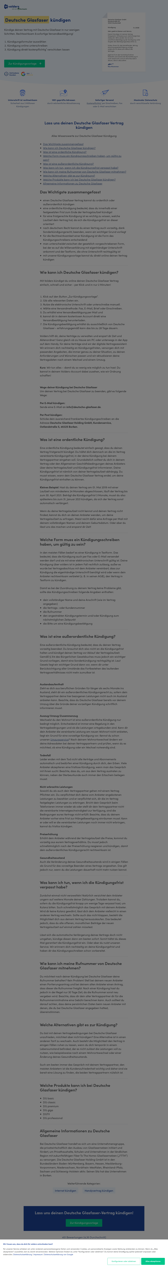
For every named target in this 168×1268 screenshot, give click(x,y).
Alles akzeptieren (153, 1261)
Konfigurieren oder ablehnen (124, 1261)
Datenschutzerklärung (22, 1254)
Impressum (38, 1254)
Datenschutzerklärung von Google (58, 1254)
